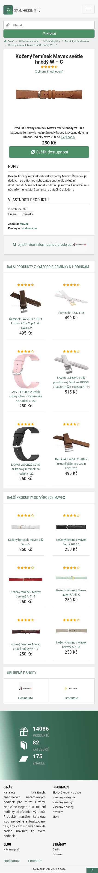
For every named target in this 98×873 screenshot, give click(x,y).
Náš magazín (11, 849)
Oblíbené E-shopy (21, 673)
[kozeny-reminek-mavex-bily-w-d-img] (25, 527)
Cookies (57, 854)
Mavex (24, 224)
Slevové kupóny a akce (67, 792)
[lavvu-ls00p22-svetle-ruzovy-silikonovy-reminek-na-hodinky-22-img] (25, 371)
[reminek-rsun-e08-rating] (71, 285)
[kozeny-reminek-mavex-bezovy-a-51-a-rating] (71, 620)
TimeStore (35, 861)
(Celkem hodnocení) (49, 71)
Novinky (58, 812)
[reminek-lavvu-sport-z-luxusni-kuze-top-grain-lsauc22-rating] (25, 285)
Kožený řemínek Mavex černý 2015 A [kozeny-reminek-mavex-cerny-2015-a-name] (71, 542)
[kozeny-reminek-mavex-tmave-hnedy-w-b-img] (25, 631)
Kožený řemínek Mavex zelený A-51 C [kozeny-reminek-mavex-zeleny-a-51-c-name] (71, 592)
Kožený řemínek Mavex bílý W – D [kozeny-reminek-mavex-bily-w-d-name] (25, 542)
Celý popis (68, 137)
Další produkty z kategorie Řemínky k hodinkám (48, 267)
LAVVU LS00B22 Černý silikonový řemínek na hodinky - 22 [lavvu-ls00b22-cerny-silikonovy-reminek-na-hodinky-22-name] (25, 469)
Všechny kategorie (64, 797)
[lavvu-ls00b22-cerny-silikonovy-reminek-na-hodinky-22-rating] (25, 424)
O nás (56, 849)
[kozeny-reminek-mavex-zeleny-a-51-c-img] (71, 578)
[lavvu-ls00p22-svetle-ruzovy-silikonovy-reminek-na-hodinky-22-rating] (25, 351)
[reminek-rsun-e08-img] (71, 298)
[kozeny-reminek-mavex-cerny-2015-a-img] (71, 527)
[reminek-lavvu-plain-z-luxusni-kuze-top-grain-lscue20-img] (71, 441)
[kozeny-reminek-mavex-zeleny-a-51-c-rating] (71, 568)
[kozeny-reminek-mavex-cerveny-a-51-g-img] (25, 579)
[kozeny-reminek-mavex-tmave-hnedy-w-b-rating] (25, 620)
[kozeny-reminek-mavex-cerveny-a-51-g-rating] (25, 568)
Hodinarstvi (29, 228)
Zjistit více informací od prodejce (49, 245)
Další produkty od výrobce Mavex (36, 497)
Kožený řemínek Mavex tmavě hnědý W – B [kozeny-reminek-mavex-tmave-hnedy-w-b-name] (26, 647)
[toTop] (92, 870)
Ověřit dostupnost (49, 152)
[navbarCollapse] (89, 9)
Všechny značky (63, 802)
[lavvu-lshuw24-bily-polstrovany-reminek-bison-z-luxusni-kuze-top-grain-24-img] (71, 364)
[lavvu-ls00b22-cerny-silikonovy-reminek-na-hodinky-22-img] (25, 444)
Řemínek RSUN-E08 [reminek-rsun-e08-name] (71, 313)
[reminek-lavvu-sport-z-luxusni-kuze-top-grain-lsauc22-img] (25, 301)
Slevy (56, 816)
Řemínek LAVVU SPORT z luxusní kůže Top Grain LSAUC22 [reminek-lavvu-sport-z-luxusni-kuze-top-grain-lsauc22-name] (25, 323)
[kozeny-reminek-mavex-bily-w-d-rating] (25, 515)
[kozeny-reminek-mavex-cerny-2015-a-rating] (71, 515)
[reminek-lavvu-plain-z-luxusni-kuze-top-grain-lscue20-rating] (71, 424)
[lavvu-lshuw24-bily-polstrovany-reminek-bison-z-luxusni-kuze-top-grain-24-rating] (71, 351)
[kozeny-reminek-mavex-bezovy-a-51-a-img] (71, 630)
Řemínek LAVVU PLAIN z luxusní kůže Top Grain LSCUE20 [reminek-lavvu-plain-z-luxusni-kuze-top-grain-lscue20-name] (71, 464)
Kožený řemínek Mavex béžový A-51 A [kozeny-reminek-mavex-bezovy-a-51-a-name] (71, 645)
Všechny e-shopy (63, 807)
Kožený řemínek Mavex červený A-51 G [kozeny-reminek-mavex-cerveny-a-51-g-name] (26, 594)
